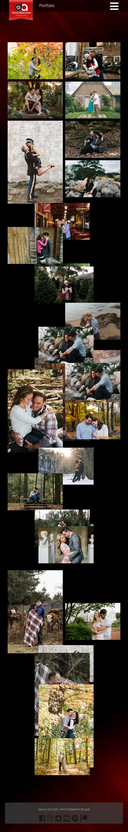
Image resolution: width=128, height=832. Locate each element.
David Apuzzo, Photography (59, 809)
